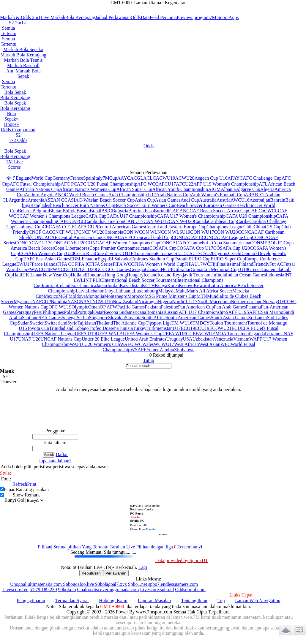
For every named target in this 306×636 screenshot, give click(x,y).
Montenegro (115, 296)
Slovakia (116, 317)
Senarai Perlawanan (149, 172)
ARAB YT (255, 194)
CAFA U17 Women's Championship (191, 216)
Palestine (169, 306)
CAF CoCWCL (263, 210)
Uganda (257, 333)
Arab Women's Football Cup (218, 194)
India (221, 274)
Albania (228, 189)
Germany (61, 178)
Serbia (83, 317)
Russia (169, 312)
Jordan (113, 285)
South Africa (153, 317)
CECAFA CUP (82, 226)
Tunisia (126, 328)
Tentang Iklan (194, 600)
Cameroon (114, 221)
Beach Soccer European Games (206, 205)
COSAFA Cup (163, 248)
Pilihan (44, 546)
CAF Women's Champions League (52, 216)
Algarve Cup (248, 189)
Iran (45, 285)
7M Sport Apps (224, 17)
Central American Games (121, 226)
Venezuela (223, 338)
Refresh (19, 484)
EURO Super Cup (228, 258)
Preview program (193, 17)
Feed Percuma (163, 17)
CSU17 (194, 253)
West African (186, 344)
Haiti (17, 274)
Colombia (114, 232)
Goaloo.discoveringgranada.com (108, 589)
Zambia (167, 349)
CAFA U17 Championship (131, 216)
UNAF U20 (29, 338)
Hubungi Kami (113, 600)
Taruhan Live (122, 546)
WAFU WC (131, 344)
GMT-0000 (121, 2)
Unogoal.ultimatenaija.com (36, 584)
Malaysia (167, 290)
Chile (248, 226)
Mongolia (95, 296)
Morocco (136, 296)
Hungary (135, 274)
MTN (201, 296)
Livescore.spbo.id (157, 589)
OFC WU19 (60, 306)
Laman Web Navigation (257, 600)
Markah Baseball (23, 65)
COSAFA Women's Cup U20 (46, 253)
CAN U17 (133, 221)
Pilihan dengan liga (154, 546)
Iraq (53, 285)
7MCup (110, 178)
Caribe (243, 221)
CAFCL (77, 221)
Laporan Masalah (154, 600)
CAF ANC (179, 210)
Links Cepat (241, 594)
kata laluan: (55, 442)
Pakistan (153, 306)
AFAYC (235, 178)
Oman (94, 306)
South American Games (188, 317)
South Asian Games (229, 317)
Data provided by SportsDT (181, 560)
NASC (73, 301)
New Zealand (125, 301)
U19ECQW (212, 328)
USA (187, 338)
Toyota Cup (38, 328)
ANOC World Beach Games (81, 194)
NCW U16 (102, 301)
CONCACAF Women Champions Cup (122, 242)
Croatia (164, 253)
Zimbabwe (184, 349)
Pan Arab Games (230, 306)
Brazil (95, 210)
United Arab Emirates (145, 338)
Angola (47, 194)
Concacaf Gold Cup (153, 237)
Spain (88, 178)
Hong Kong (116, 274)
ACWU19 (165, 178)
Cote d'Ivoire (107, 253)
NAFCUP (41, 301)
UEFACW (199, 333)
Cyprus (221, 253)
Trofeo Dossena (104, 328)
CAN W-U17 (156, 221)
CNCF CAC (40, 232)
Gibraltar (182, 269)
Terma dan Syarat (72, 600)
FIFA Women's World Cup (159, 264)
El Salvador (120, 258)
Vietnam (241, 338)
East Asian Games (52, 258)
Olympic (80, 306)
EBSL (76, 258)
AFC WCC (147, 183)
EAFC (29, 258)
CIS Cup (273, 226)
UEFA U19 (85, 333)
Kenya (161, 285)
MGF (63, 296)
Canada (201, 221)
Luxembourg (146, 290)
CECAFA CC (55, 226)
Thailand (104, 322)
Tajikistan (86, 322)
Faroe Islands (44, 264)
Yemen (153, 349)
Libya (109, 290)
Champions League (224, 226)
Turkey (139, 328)
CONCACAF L (187, 237)
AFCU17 (167, 183)
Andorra (32, 194)
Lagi (142, 567)
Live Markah (52, 17)
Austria (224, 199)
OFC (282, 301)
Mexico (51, 296)
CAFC (63, 221)
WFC (225, 344)
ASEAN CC (56, 199)
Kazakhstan (131, 285)
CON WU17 (202, 232)
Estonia (181, 258)
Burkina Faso (141, 210)
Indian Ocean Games (246, 274)
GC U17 (72, 269)
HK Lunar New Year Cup (46, 274)
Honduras (95, 274)
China (259, 226)
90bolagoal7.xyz (111, 584)
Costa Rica (84, 253)
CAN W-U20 (181, 221)
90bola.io (67, 589)
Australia (208, 199)
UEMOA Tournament (229, 333)
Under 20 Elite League (103, 338)
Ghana (151, 269)
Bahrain (278, 199)
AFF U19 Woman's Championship (226, 183)
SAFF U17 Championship (201, 312)
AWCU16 (240, 199)
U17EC (180, 328)
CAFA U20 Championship (251, 216)
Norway (270, 301)
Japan (101, 285)
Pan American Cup (196, 306)
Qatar (98, 312)
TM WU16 (181, 322)
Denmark (249, 253)
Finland (246, 264)
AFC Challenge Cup (262, 178)
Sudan (24, 322)
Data (145, 17)
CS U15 (178, 253)
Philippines (53, 312)
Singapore (98, 317)
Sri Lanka (257, 317)
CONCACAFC (173, 242)
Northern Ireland (247, 301)
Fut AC (276, 264)
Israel (75, 285)
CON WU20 (226, 232)
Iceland (150, 274)
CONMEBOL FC (267, 242)
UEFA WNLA (109, 333)
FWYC (57, 269)
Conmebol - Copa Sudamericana (219, 242)
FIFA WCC (123, 264)
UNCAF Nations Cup (61, 338)
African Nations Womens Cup (87, 189)
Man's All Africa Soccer (209, 290)
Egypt (103, 258)
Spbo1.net (138, 584)
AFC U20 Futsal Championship (107, 183)
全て (11, 178)
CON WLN (150, 232)
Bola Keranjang (80, 17)
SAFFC (254, 312)
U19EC (194, 328)
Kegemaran (176, 2)
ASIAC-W (77, 199)
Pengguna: (55, 430)
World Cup (41, 178)
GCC (100, 269)
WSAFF (138, 349)
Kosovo (186, 285)
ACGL (136, 178)
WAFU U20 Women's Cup (95, 344)
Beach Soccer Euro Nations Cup (83, 205)
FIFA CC (66, 264)
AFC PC (69, 183)
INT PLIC (93, 280)
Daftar (62, 454)
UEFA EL (247, 328)
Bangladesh (41, 205)
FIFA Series (101, 264)
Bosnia (83, 210)
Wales (148, 344)
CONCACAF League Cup (227, 237)
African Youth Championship (180, 189)
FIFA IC (82, 264)
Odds (136, 17)
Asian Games (168, 199)
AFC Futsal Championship (35, 183)
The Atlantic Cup (129, 322)
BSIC (106, 210)
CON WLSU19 (175, 232)
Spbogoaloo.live (79, 584)
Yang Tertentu (95, 546)
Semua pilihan (67, 546)
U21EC (230, 328)
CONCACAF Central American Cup (66, 237)
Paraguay (25, 312)
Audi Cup (189, 199)
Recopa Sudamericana (125, 312)
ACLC (149, 178)
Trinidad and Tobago (69, 328)
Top (221, 600)
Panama (253, 306)
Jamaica (88, 285)
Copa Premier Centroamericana (119, 248)
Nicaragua (148, 301)
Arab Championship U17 (132, 194)
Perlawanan (115, 573)
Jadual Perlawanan (113, 17)
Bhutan (55, 210)
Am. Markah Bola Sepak (23, 73)
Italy (98, 178)
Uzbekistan (203, 338)
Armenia (36, 199)
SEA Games (50, 317)
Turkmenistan (159, 328)
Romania (154, 312)
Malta (181, 290)
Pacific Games (131, 306)
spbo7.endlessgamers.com (173, 584)
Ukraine (272, 333)
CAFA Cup (95, 216)
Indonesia (275, 274)
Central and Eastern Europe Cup (175, 226)
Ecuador (89, 258)
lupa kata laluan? (55, 460)
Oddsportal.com (190, 589)
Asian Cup (145, 199)
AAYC (123, 178)
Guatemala (271, 269)
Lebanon (96, 290)
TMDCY (201, 322)
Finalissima (228, 264)
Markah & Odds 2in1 (20, 17)
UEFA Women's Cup (143, 333)
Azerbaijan (259, 199)
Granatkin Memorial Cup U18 (219, 269)
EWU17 (24, 264)
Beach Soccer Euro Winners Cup (145, 205)
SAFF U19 (236, 312)
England (23, 178)
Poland (70, 312)
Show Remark (26, 494)
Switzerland (56, 322)
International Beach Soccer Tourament (139, 280)
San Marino (272, 312)
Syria (72, 322)
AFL (263, 183)
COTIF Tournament (138, 253)
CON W (131, 232)
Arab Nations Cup (173, 194)
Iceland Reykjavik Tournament (186, 274)
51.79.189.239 (43, 589)
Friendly (261, 264)
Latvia (82, 290)
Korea (173, 285)
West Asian (209, 344)
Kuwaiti (201, 285)
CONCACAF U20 (68, 242)
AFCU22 (184, 183)
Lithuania (125, 290)
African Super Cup (134, 189)
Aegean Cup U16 (210, 178)
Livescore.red (15, 589)
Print (31, 484)
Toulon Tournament (228, 322)
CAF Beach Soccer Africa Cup (219, 210)
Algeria (267, 189)
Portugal (85, 312)
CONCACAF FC (117, 237)
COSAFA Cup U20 (231, 248)
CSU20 (207, 253)
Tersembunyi (188, 546)
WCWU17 (164, 344)
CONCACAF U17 (33, 242)
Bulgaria (120, 210)
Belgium (40, 210)
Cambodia (95, 221)
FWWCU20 (38, 269)
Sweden (37, 322)
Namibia (59, 301)
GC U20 (88, 269)
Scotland (30, 317)
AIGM (214, 189)
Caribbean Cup (222, 221)
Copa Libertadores (71, 248)
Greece (254, 269)
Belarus (25, 210)
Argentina (18, 199)
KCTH (148, 285)
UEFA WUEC (175, 333)
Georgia (137, 269)
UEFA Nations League (53, 333)
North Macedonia (214, 301)
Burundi (161, 210)
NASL (86, 301)
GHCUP (165, 269)
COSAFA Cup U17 (194, 248)
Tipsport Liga (158, 322)
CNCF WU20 (91, 232)
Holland (78, 274)
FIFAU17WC (197, 264)
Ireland (63, 285)
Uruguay (174, 338)
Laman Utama (147, 2)
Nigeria (165, 301)
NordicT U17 (184, 301)
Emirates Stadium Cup (152, 258)
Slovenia (133, 317)
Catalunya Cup (28, 226)
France (76, 178)
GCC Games (117, 269)
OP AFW (108, 306)
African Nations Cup (39, 189)
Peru (38, 312)
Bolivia (69, 210)
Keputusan (91, 573)
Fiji (213, 264)
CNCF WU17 (65, 232)
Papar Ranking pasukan (26, 489)
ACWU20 (184, 178)
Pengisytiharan (31, 600)
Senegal (69, 317)
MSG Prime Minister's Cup (171, 296)
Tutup (148, 360)
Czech (234, 253)
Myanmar (23, 301)
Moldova (77, 296)
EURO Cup (199, 258)
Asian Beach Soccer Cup (111, 199)
